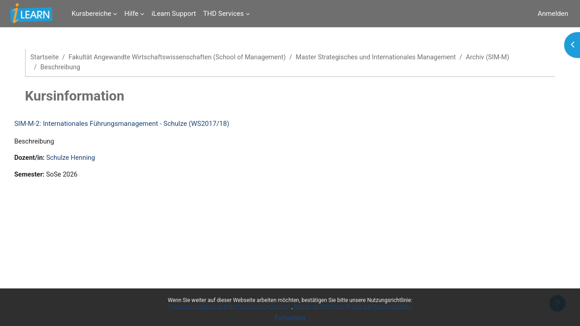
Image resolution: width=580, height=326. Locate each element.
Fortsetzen (290, 317)
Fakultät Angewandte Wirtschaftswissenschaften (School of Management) (189, 57)
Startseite (52, 57)
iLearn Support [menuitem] (173, 14)
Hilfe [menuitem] (131, 14)
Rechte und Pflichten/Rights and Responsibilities (352, 306)
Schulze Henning (93, 159)
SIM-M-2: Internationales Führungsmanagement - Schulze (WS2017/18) (142, 124)
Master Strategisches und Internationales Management (395, 57)
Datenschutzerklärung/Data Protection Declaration (230, 306)
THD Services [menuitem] (223, 14)
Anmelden (552, 14)
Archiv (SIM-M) (510, 57)
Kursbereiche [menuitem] (91, 14)
